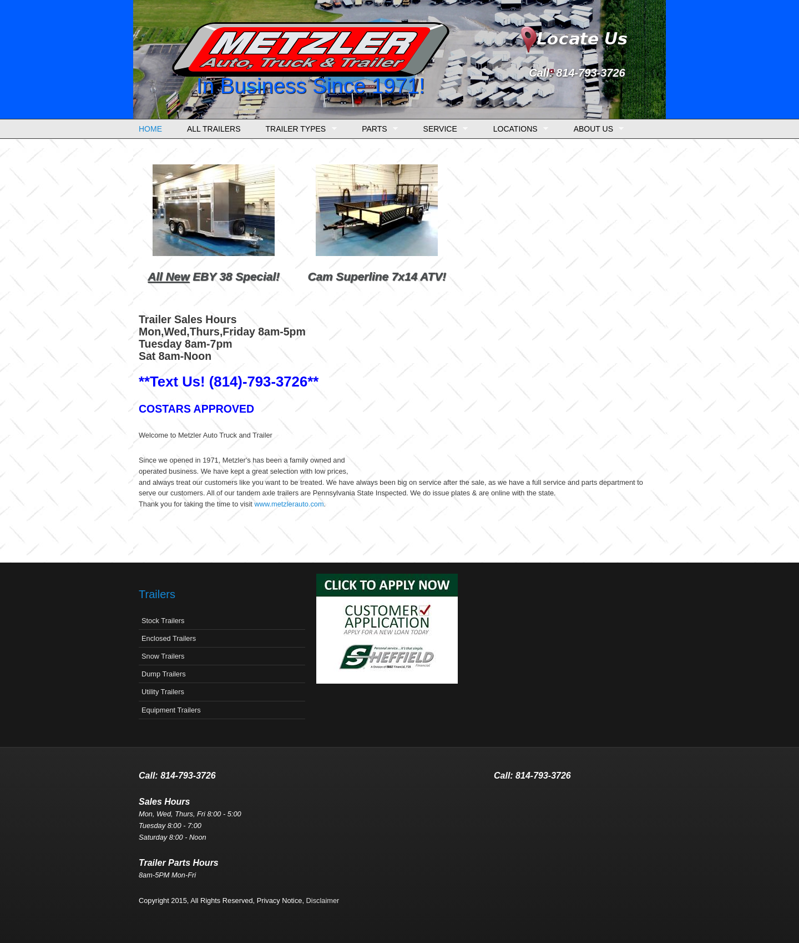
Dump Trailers (163, 674)
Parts (377, 129)
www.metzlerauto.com (288, 504)
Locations (518, 129)
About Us (596, 129)
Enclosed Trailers (168, 638)
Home (150, 128)
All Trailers (214, 128)
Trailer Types (298, 129)
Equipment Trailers (171, 710)
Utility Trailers (162, 692)
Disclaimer (323, 900)
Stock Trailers (163, 620)
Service (443, 129)
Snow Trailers (163, 656)
